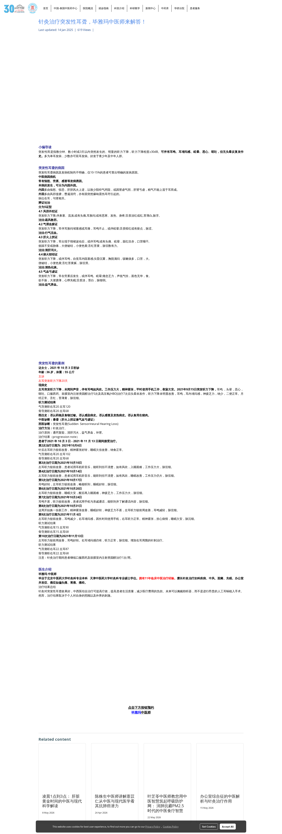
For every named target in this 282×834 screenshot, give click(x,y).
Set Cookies (209, 826)
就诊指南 (104, 8)
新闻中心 (150, 8)
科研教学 (135, 8)
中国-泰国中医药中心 (65, 8)
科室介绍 (119, 8)
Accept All (228, 826)
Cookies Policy (170, 826)
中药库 (165, 8)
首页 (45, 8)
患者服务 (195, 8)
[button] (205, 8)
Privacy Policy (152, 826)
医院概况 (88, 8)
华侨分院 (179, 8)
